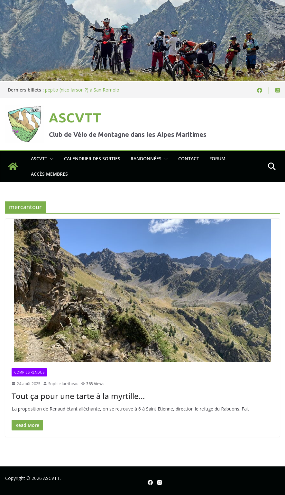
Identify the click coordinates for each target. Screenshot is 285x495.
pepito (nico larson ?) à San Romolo (82, 90)
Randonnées (146, 158)
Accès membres (49, 174)
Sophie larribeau (63, 383)
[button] (50, 158)
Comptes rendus (29, 372)
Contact (188, 158)
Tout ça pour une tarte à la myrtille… (78, 396)
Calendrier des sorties (92, 158)
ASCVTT (75, 117)
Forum (217, 158)
